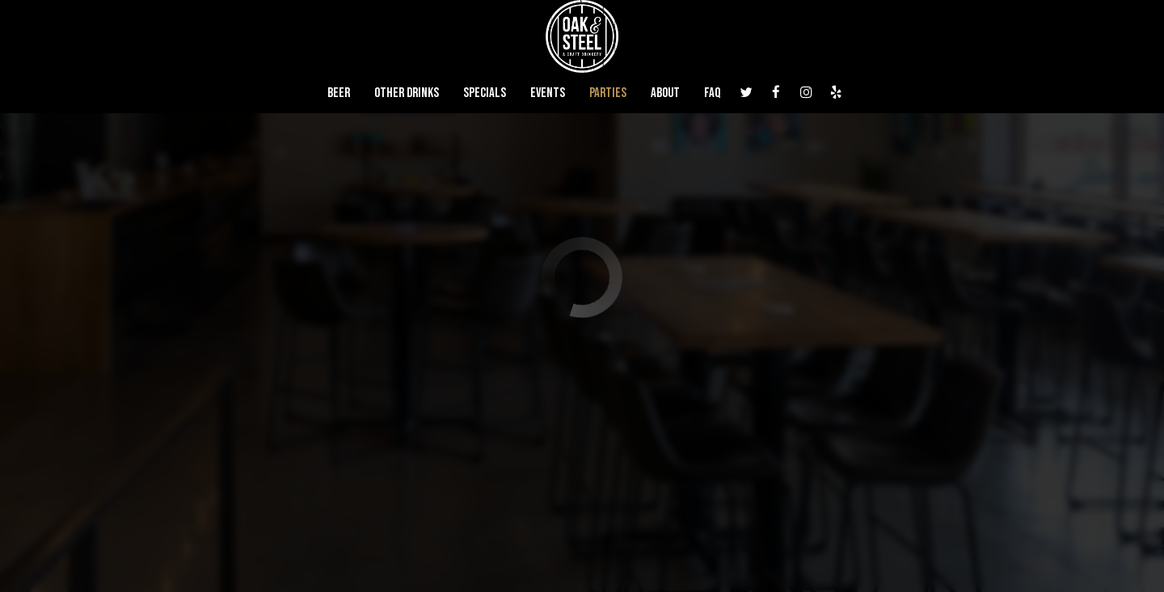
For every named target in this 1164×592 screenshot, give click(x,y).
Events (547, 93)
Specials (484, 93)
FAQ (712, 93)
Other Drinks (406, 93)
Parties (607, 93)
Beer (338, 93)
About (665, 93)
